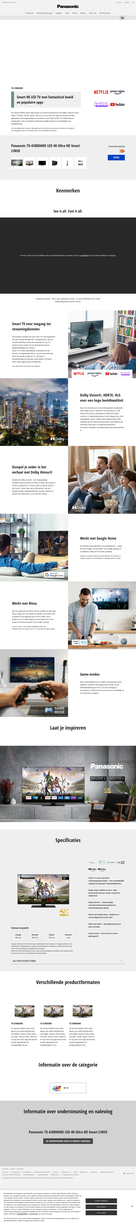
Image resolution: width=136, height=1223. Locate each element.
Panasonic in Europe (8, 2)
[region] (68, 1206)
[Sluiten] (132, 1206)
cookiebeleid (84, 255)
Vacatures (93, 1172)
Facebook (5, 1169)
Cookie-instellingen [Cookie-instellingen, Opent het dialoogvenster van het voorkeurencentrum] (101, 1201)
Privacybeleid (26, 1172)
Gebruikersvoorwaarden (42, 1172)
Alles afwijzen (101, 1207)
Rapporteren (55, 1175)
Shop (75, 1172)
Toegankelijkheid (42, 1175)
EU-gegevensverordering (70, 1175)
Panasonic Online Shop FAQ (11, 1175)
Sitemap (55, 1172)
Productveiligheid (28, 1175)
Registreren (84, 1172)
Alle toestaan (101, 1213)
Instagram (20, 1169)
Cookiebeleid (15, 1172)
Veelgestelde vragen (106, 1172)
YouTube (12, 1169)
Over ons (5, 1172)
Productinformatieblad (116, 146)
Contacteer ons (66, 1172)
